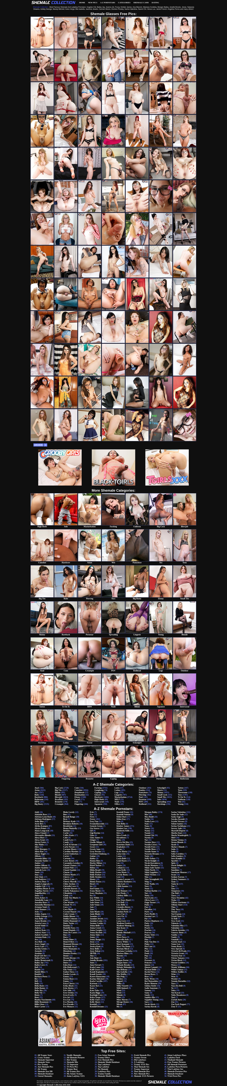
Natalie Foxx (149, 847)
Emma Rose (68, 979)
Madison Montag (124, 926)
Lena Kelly (121, 870)
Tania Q (174, 884)
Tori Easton (176, 914)
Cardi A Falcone (70, 845)
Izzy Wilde (94, 898)
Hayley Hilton (96, 863)
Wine (173, 974)
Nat (146, 840)
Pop (146, 956)
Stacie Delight (177, 865)
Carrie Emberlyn (70, 854)
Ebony (77, 797)
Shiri (173, 838)
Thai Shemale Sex (141, 1067)
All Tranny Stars (44, 1055)
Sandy (147, 995)
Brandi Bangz (69, 817)
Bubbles (66, 831)
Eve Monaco (68, 1007)
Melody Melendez (124, 967)
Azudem (38, 953)
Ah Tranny (42, 1069)
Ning (146, 882)
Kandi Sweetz (96, 974)
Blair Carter (40, 1007)
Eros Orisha (68, 993)
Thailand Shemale (175, 1060)
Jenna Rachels (96, 932)
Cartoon (67, 858)
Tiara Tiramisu (177, 898)
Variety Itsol (176, 942)
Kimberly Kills (123, 831)
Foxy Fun (94, 821)
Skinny (160, 792)
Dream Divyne (69, 958)
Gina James (95, 838)
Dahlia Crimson (70, 919)
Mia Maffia (121, 974)
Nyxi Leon (148, 898)
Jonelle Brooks (96, 960)
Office (117, 804)
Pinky (147, 944)
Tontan (174, 912)
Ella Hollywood (70, 967)
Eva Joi (66, 997)
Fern (92, 817)
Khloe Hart (121, 817)
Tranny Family (104, 1074)
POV (141, 802)
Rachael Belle (150, 970)
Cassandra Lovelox (71, 863)
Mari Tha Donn (123, 946)
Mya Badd (149, 817)
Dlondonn (67, 951)
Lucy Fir (120, 916)
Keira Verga (95, 997)
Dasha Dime (68, 939)
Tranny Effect (104, 1057)
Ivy (91, 895)
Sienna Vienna (177, 840)
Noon (146, 888)
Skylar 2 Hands (177, 847)
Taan (173, 882)
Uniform (181, 799)
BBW (37, 802)
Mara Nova (121, 937)
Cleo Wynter (68, 902)
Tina (173, 907)
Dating (155, 2)
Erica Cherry (69, 983)
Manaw (120, 930)
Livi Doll (120, 902)
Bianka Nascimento (43, 1000)
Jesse (92, 942)
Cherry (66, 877)
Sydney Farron (177, 877)
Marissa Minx (123, 953)
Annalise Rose (41, 902)
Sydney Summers (178, 879)
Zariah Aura (176, 1000)
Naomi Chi (149, 835)
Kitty (119, 840)
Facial (77, 799)
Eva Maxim (68, 1002)
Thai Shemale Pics (142, 1071)
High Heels (99, 799)
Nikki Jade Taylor (152, 868)
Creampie (59, 804)
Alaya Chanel (40, 833)
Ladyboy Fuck (173, 1057)
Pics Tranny (43, 1064)
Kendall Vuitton (123, 814)
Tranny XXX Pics (141, 1064)
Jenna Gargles (96, 930)
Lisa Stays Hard (123, 900)
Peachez (147, 930)
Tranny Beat (72, 1069)
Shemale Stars (44, 1062)
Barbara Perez (41, 976)
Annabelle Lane (41, 900)
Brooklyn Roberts (71, 824)
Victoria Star (176, 956)
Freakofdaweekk (97, 824)
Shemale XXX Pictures (144, 1076)
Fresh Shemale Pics (142, 1055)
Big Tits (58, 790)
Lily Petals (121, 893)
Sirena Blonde (177, 842)
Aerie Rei (39, 824)
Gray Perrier (95, 851)
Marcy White (122, 942)
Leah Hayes (122, 861)
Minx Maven (122, 1000)
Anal (37, 788)
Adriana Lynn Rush (43, 817)
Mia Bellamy (122, 970)
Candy (66, 842)
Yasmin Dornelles (178, 981)
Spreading (161, 802)
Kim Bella (121, 824)
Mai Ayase (121, 928)
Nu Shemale (103, 1069)
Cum (77, 788)
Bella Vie (38, 993)
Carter (66, 856)
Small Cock (162, 795)
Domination (80, 795)
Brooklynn (68, 826)
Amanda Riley (41, 858)
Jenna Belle (95, 926)
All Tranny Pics (73, 1071)
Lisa (118, 898)
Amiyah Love (40, 870)
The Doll (175, 893)
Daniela (66, 926)
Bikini (57, 792)
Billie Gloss (39, 1004)
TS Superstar (72, 1064)
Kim (118, 821)
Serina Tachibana (178, 826)
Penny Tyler (149, 935)
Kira (119, 833)
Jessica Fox (95, 944)
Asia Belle (39, 919)
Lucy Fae (121, 914)
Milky (119, 983)
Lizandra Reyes (123, 907)
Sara (146, 1002)
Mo (118, 1007)
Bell (36, 981)
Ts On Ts (181, 797)
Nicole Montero (151, 865)
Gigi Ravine (95, 833)
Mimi (119, 990)
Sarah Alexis (149, 1004)
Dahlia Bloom (69, 916)
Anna (37, 895)
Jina (92, 956)
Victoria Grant (177, 953)
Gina (92, 835)
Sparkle (174, 861)
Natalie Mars (150, 849)
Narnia (147, 838)
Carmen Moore (70, 849)
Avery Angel (40, 944)
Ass (36, 792)
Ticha (173, 900)
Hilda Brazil (95, 870)
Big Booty (39, 804)
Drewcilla (67, 960)
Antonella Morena (42, 905)
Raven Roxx (149, 974)
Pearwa (147, 932)
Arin (37, 912)
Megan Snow (122, 963)
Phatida (147, 937)
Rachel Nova (149, 972)
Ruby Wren (149, 979)
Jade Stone (94, 902)
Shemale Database (45, 1074)
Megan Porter (123, 960)
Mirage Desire (123, 1002)
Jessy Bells (94, 949)
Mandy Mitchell (123, 932)
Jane (92, 909)
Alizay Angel (40, 854)
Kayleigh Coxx (96, 995)
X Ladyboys (139, 1062)
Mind (119, 993)
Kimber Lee (122, 828)
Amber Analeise (41, 868)
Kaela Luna (95, 967)
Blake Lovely (69, 812)
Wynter (174, 979)
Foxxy (92, 819)
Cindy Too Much (70, 898)
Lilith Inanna (122, 886)
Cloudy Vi (67, 905)
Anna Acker (40, 898)
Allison (38, 856)
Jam (92, 907)
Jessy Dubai (95, 951)
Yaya (173, 983)
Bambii (38, 974)
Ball (36, 967)
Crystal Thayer (69, 912)
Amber (38, 863)
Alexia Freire (40, 842)
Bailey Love (40, 965)
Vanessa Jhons (177, 932)
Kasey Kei (94, 986)
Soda (173, 849)
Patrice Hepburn (151, 921)
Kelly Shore (95, 1002)
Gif (91, 831)
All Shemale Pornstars (177, 1064)
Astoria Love (40, 923)
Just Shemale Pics (45, 1067)
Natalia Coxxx (150, 845)
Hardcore (98, 797)
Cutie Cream (68, 914)
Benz (37, 997)
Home (82, 2)
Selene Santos (177, 824)
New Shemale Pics (142, 1074)
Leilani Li (121, 868)
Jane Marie (95, 912)
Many (119, 935)
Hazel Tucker (95, 865)
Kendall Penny (123, 812)
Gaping (97, 792)
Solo (159, 799)
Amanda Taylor (41, 861)
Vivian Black (176, 960)
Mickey (120, 979)
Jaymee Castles (96, 923)
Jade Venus (95, 905)
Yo (172, 988)
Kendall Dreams (97, 1007)
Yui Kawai (175, 993)
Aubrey (38, 928)
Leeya (119, 865)
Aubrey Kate (40, 930)
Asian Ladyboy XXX (76, 1076)
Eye (91, 814)
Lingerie (118, 795)
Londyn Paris (122, 912)
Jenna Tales (95, 935)
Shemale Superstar (46, 1060)
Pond (146, 951)
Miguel (120, 981)
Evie (92, 812)
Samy (146, 993)
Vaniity (174, 935)
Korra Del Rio (123, 842)
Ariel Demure (40, 909)
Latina (117, 790)
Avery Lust (39, 946)
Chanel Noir (68, 868)
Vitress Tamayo (177, 958)
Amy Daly (39, 877)
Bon (65, 814)
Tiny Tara (175, 909)
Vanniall (174, 939)
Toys (180, 795)
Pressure (148, 960)
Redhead (143, 804)
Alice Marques (41, 849)
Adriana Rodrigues (43, 819)
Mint (119, 997)
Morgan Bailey (150, 812)
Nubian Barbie (150, 891)
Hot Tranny (72, 1060)
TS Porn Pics (72, 1067)
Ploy (146, 949)
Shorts (160, 790)
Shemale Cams (141, 2)
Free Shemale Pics (106, 1060)
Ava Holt (38, 942)
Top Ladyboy (103, 1067)
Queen (147, 965)
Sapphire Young (151, 1000)
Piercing (142, 795)
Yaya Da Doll (177, 986)
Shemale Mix (72, 1062)
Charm (66, 872)
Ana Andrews (40, 879)
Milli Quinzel (122, 988)
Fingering (79, 804)
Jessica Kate (95, 946)
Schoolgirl (161, 788)
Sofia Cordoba (177, 854)
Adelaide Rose (41, 814)
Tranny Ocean (140, 1057)
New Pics (92, 2)
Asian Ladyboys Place (176, 1055)
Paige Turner (150, 902)
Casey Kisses (68, 861)
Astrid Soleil (40, 926)
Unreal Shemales (45, 1076)
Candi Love (68, 840)
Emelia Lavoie (69, 974)
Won (173, 976)
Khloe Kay (121, 819)
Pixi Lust (148, 946)
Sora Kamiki (176, 858)
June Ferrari (95, 965)
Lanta (119, 856)
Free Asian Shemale (106, 1055)
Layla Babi (121, 858)
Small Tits (161, 797)
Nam (146, 824)
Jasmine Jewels (96, 919)
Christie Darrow (70, 888)
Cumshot (78, 790)
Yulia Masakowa (178, 995)
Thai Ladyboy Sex (175, 1069)
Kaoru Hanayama (98, 976)
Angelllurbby (40, 893)
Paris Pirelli (149, 914)
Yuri (173, 997)
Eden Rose (67, 965)
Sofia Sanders (177, 856)
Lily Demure (122, 891)
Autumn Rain (40, 937)
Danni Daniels (69, 930)
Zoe (172, 1002)
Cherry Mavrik (70, 882)
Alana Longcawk (42, 831)
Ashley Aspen (40, 914)
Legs (117, 792)
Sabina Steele (150, 986)
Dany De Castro (70, 932)
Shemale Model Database (109, 1062)
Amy (37, 875)
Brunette (59, 802)
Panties (142, 790)
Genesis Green (96, 826)
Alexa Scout (40, 840)
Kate (92, 988)
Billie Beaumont (41, 1002)
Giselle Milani (96, 842)
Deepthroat (79, 792)
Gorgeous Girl (96, 845)
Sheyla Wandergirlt (179, 835)
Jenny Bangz (95, 939)
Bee (36, 979)
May (118, 958)
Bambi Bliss (40, 972)
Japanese (98, 804)
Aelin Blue (39, 821)
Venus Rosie (176, 946)
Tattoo (180, 788)
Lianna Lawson (123, 879)
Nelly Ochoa (149, 858)
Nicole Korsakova (152, 863)
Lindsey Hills (122, 895)
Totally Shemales (74, 1055)
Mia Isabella (122, 972)
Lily (118, 888)
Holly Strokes (96, 877)
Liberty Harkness (124, 882)
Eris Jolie (67, 990)
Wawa (173, 965)
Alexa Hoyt (39, 838)
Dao (65, 935)
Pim (146, 939)
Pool (141, 797)
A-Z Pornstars (107, 2)
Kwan (119, 849)
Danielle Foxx (69, 928)
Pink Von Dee (150, 942)
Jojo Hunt (94, 958)
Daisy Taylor (68, 923)
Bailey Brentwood (42, 960)
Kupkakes (121, 847)
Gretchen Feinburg (98, 854)
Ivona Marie (95, 891)
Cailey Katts (68, 835)
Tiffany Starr (177, 905)
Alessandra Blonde (43, 835)
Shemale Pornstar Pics (177, 1071)
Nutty (146, 895)
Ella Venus (67, 970)
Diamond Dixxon (70, 944)
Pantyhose (143, 792)
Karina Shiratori (97, 979)
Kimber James (123, 826)
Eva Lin (66, 1000)
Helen (92, 868)
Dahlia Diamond (70, 921)
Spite (173, 863)
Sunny (174, 868)
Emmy (66, 981)
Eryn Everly (68, 995)
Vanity (174, 937)
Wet (179, 802)
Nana (146, 826)
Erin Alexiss (68, 988)
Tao (172, 886)
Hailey (93, 858)
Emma (66, 976)
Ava (36, 939)
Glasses (97, 795)
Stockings (161, 804)
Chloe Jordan (69, 884)
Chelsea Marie (69, 875)
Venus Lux (175, 944)
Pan (146, 907)
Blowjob (58, 797)
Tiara (173, 895)
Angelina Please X (42, 888)
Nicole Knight (150, 861)
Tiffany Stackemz (178, 902)
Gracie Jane (95, 849)
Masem (120, 956)
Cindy (66, 895)
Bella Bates (39, 986)
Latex (117, 788)
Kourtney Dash (123, 845)
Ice (91, 886)
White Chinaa (177, 970)
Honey (93, 879)
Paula (146, 926)
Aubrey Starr (40, 932)
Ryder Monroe (150, 983)
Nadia (147, 819)
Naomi (147, 833)
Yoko (173, 990)
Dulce (65, 963)
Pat (145, 919)
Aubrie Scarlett (41, 935)
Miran (119, 1004)
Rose (146, 976)
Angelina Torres (41, 891)
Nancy (147, 828)
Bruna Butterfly (70, 828)
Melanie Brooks (123, 965)
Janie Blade (95, 914)
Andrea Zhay (40, 882)
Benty (37, 995)
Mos (146, 814)
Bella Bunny (40, 988)
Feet (76, 802)
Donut (66, 956)
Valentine (175, 928)
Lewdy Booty (122, 875)
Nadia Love (149, 821)
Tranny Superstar (141, 1069)
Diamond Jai (68, 946)
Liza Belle (121, 905)
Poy (146, 958)
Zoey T (174, 1007)
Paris (146, 912)
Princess (148, 963)
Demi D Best (68, 942)
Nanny (147, 831)
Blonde (58, 795)
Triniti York (176, 916)
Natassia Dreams (151, 854)
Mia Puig (121, 976)
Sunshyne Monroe (179, 872)
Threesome (182, 792)
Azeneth (38, 951)
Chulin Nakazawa (71, 891)
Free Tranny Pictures (176, 1062)
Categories (124, 2)
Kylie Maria (122, 851)
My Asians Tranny (75, 1074)
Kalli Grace (95, 970)
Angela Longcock (42, 884)
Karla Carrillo (96, 981)
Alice (37, 847)
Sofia (173, 851)
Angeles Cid (40, 886)
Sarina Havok (150, 1007)
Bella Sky (39, 990)
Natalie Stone (150, 851)
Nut (146, 893)
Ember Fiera (68, 972)
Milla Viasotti (122, 986)
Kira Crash (121, 835)
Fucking (97, 788)
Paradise (148, 909)
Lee (118, 863)
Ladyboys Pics (104, 1071)
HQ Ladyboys (140, 1060)
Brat (65, 819)
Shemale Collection (54, 1085)
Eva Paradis (68, 1004)
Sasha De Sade (177, 814)
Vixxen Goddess (178, 963)
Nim (146, 877)
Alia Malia (39, 845)
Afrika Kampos (41, 826)
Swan (173, 875)
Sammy (147, 990)
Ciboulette (67, 893)
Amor (37, 872)
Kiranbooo (121, 838)
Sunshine (175, 870)
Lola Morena (122, 909)
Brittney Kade (69, 821)
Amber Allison (41, 865)
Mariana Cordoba (124, 951)
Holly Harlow (96, 872)
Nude (117, 802)
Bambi (37, 970)
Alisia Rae (39, 851)
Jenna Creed (95, 928)
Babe (37, 795)
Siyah (173, 845)
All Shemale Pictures (76, 1057)
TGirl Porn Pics (174, 1076)
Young (180, 804)
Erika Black (68, 986)
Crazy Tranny (44, 1057)
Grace (92, 847)
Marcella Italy (123, 939)
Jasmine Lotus (96, 921)
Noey (146, 886)
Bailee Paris (40, 958)
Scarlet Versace (177, 821)
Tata (173, 888)
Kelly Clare (95, 1000)
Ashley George (41, 916)
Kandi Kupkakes (97, 972)
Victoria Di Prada (178, 951)
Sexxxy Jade (176, 828)
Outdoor (142, 788)
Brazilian (59, 799)
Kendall (93, 1004)
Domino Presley (70, 953)
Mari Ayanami (123, 944)
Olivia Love (149, 900)
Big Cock (59, 788)
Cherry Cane (69, 879)
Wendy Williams (178, 967)
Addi (37, 812)
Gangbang (98, 790)
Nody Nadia (149, 884)
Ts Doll (174, 919)
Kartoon (93, 983)
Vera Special (176, 949)
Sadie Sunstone (151, 988)
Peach (147, 928)
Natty (146, 856)
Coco (65, 907)
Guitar (93, 856)
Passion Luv (149, 916)
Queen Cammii (151, 967)
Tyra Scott (175, 921)
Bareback (39, 797)
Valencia (175, 923)
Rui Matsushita (151, 981)
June (92, 963)
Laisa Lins (121, 854)
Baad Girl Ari (40, 956)
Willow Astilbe (177, 972)
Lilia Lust (121, 884)
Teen (180, 790)
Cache (66, 833)
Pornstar (143, 799)
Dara (65, 937)
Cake (65, 838)
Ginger (93, 840)
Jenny (92, 937)
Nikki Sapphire (151, 872)
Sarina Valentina (178, 812)
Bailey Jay (39, 963)
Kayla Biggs (95, 993)
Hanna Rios (95, 861)
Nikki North (149, 870)
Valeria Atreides (178, 930)
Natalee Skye (150, 842)
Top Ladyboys (104, 1064)
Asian (37, 790)
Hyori (92, 884)
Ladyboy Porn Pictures (177, 1067)
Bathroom (39, 799)
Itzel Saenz (94, 888)
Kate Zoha (94, 990)
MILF (117, 799)
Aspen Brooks (41, 921)
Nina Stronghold (151, 879)
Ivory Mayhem (96, 893)
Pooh (146, 953)
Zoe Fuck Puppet (178, 1004)
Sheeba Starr (176, 833)
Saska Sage (176, 817)
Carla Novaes (69, 847)
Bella (37, 983)
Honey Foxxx (95, 882)
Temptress (175, 891)
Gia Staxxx (94, 828)
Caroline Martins (70, 851)
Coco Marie (68, 909)
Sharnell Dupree (178, 831)
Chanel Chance (69, 865)
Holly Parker (95, 875)
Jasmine (93, 916)
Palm (146, 905)
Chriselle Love (69, 886)
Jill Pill (93, 953)
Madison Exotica (124, 923)
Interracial (99, 802)
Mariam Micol (123, 949)
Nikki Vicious (150, 875)
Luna (119, 919)
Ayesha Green (41, 949)
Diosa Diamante (70, 949)
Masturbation (120, 797)
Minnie (120, 995)
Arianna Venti (41, 907)
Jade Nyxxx (95, 900)
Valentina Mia (177, 926)
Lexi (118, 877)
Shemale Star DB (45, 1071)
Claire (66, 900)
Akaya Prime (40, 828)
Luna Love (121, 921)
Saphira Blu (149, 997)
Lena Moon (122, 872)
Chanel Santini (69, 870)
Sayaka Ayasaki (178, 819)
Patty (146, 923)
